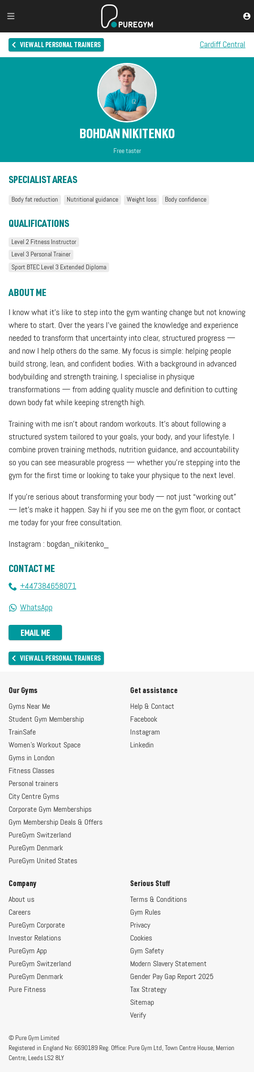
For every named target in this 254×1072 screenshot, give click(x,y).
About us (21, 900)
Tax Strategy (148, 990)
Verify (138, 1016)
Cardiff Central (222, 45)
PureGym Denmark (36, 848)
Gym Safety (146, 951)
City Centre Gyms (34, 797)
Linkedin (142, 745)
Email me (35, 632)
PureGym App (28, 951)
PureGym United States (43, 861)
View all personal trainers (55, 44)
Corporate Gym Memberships (50, 810)
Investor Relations (35, 938)
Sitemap (142, 1003)
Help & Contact (152, 707)
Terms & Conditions (158, 900)
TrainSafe (22, 732)
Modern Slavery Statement (168, 964)
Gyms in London (32, 758)
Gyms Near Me (29, 707)
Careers (19, 913)
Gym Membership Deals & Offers (55, 823)
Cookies (141, 938)
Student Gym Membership (46, 720)
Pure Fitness (27, 990)
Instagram (145, 732)
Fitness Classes (31, 771)
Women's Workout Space (45, 745)
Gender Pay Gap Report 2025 (171, 977)
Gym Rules (145, 913)
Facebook (143, 720)
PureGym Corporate (37, 925)
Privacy (140, 925)
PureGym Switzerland (40, 835)
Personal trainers (33, 784)
